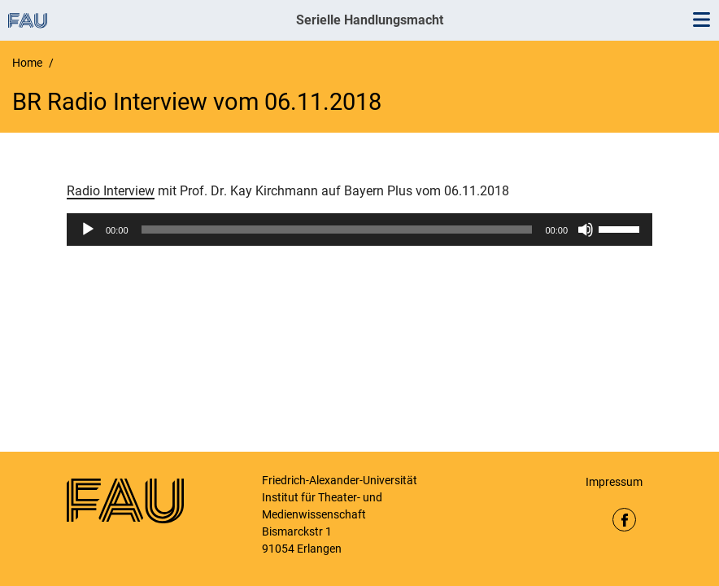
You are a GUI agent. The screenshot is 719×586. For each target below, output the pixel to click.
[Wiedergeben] (88, 229)
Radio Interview (111, 191)
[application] (359, 229)
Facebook (624, 519)
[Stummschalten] (585, 229)
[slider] (337, 229)
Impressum (614, 481)
